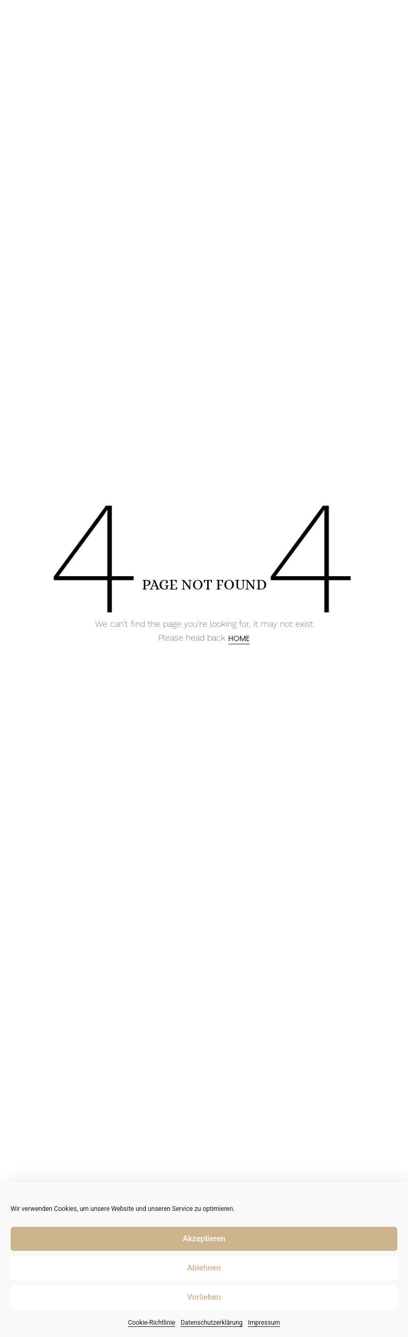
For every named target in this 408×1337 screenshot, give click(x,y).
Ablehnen (203, 1268)
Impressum (264, 1322)
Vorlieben (204, 1297)
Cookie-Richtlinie (151, 1322)
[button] (387, 18)
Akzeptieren (204, 1238)
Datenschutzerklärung (212, 1322)
